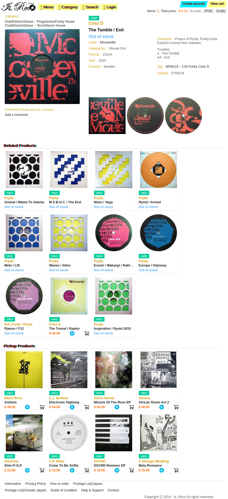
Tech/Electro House (51, 25)
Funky (192, 66)
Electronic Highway (64, 402)
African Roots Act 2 (154, 402)
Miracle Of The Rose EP (112, 402)
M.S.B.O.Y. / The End (65, 202)
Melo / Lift (12, 265)
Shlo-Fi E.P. (13, 465)
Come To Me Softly (64, 465)
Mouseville (108, 42)
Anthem (10, 402)
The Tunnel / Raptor (64, 328)
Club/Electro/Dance (19, 21)
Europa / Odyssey (153, 265)
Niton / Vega (103, 202)
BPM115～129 (176, 66)
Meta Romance (150, 465)
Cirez (202, 66)
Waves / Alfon (60, 265)
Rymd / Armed (150, 202)
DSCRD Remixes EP (110, 465)
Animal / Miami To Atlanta (24, 202)
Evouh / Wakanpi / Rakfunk (115, 265)
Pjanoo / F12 (14, 328)
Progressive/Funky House (56, 21)
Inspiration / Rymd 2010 (112, 328)
